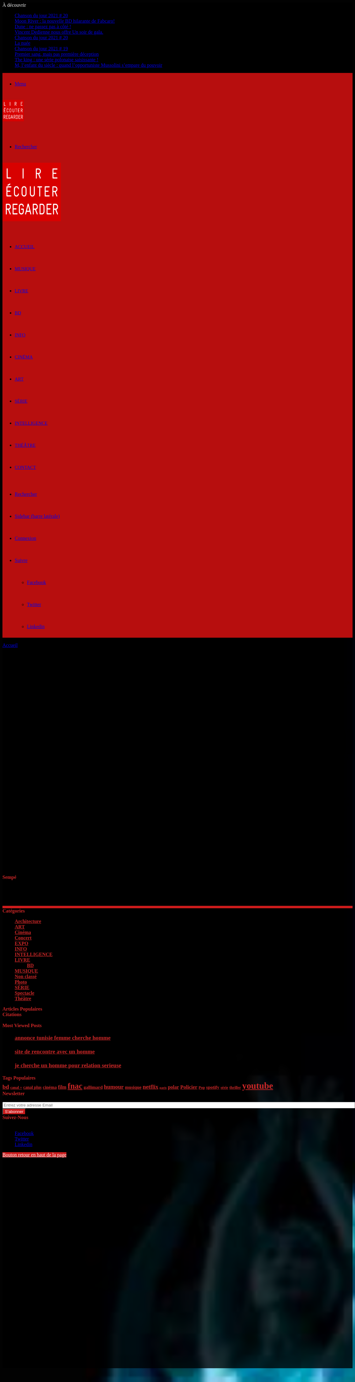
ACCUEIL (25, 246)
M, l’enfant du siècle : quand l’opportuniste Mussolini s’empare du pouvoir (88, 65)
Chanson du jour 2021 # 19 (41, 48)
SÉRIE (21, 401)
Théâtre (25, 445)
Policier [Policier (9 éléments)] (188, 1087)
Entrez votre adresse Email (28, 1099)
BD (18, 312)
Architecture (28, 921)
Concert (23, 937)
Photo (21, 982)
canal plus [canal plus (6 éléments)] (32, 1087)
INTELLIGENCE (31, 423)
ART (19, 379)
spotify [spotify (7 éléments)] (212, 1087)
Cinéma (24, 357)
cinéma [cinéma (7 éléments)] (50, 1087)
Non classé (26, 976)
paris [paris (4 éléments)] (162, 1087)
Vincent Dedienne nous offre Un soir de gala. (59, 32)
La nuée (22, 43)
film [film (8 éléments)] (62, 1087)
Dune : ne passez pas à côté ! (43, 26)
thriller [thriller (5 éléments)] (235, 1087)
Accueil (10, 645)
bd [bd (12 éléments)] (5, 1087)
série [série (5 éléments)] (224, 1087)
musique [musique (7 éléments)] (133, 1087)
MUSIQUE (25, 268)
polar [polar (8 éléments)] (173, 1087)
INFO (20, 334)
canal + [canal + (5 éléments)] (16, 1087)
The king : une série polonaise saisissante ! (56, 59)
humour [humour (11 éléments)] (114, 1087)
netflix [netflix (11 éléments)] (150, 1087)
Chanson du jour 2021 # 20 (41, 15)
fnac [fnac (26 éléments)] (75, 1086)
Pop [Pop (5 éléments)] (202, 1087)
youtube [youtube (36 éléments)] (257, 1086)
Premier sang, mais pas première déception (57, 54)
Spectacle (24, 993)
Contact (25, 467)
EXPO (21, 943)
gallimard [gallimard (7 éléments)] (93, 1087)
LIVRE (21, 290)
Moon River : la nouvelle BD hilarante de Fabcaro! (65, 21)
